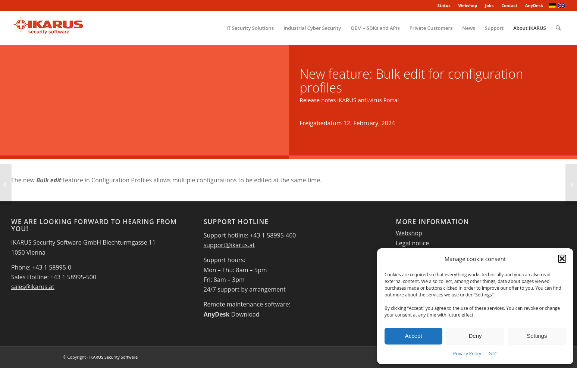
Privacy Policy (467, 353)
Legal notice (412, 243)
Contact (509, 5)
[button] (562, 258)
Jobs (489, 5)
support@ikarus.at (229, 245)
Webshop (467, 5)
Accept (413, 336)
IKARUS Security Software (113, 357)
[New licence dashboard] (571, 184)
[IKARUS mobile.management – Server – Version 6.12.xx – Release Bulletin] (6, 184)
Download (232, 314)
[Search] (558, 28)
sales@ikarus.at (32, 287)
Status (444, 5)
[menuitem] (444, 5)
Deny (475, 336)
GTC (493, 353)
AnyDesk (534, 5)
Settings (537, 336)
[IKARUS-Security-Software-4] (48, 28)
